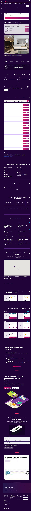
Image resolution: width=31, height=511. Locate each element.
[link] (13, 318)
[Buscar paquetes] (1, 9)
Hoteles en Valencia (7, 473)
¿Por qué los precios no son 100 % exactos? (17, 490)
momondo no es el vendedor (17, 487)
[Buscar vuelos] (1, 3)
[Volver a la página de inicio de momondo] (5, 1)
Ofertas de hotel (6, 3)
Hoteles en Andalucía (21, 3)
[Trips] (1, 11)
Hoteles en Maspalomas (8, 472)
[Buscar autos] (1, 7)
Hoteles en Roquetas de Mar (8, 474)
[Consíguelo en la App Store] (25, 499)
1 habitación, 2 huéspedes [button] (9, 15)
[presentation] (21, 68)
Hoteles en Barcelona (8, 470)
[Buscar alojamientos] (1, 5)
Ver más (28, 311)
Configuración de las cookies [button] (8, 156)
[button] (1, 1)
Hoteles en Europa (11, 3)
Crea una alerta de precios (20, 362)
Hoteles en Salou (7, 471)
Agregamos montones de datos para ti (17, 488)
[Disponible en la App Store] (21, 68)
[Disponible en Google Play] (16, 68)
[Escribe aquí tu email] (18, 442)
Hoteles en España (16, 3)
